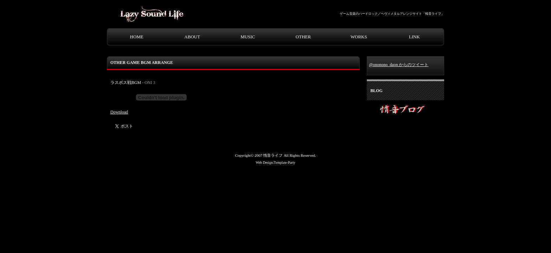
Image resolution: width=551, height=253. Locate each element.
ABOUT (192, 36)
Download (119, 112)
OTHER (303, 36)
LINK (414, 36)
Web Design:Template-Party (275, 162)
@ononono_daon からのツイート (398, 64)
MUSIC (247, 36)
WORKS (359, 36)
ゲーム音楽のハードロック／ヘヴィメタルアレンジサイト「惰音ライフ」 (392, 13)
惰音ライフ (273, 155)
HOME (136, 36)
